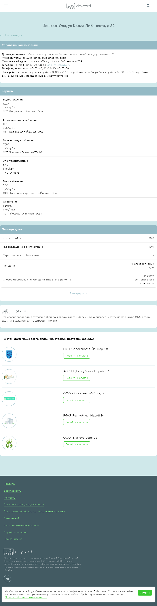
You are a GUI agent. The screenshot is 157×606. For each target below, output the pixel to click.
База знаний (11, 518)
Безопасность (12, 490)
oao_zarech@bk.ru (58, 64)
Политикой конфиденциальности (26, 597)
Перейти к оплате (76, 355)
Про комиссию (13, 538)
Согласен (145, 593)
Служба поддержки (16, 532)
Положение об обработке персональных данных (34, 511)
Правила (9, 483)
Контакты (10, 497)
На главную (13, 35)
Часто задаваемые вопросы (21, 525)
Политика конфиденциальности (24, 504)
